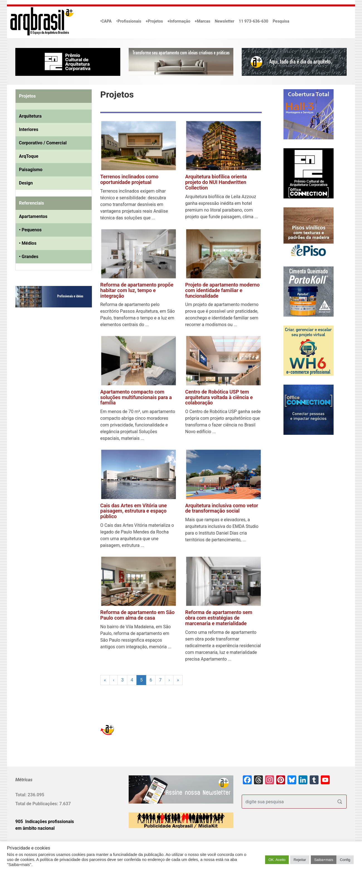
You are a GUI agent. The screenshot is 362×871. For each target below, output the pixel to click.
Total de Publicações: (37, 803)
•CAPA (106, 21)
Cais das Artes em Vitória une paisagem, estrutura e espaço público (133, 511)
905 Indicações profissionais (44, 821)
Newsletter (224, 21)
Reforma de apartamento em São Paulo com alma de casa (137, 615)
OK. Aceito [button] (276, 860)
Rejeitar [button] (299, 860)
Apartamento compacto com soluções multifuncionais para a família (136, 397)
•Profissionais (128, 21)
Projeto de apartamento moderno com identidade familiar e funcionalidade (222, 290)
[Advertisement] (50, 369)
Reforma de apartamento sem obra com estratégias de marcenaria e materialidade (218, 617)
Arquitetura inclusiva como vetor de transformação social (221, 508)
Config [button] (345, 860)
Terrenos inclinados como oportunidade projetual (129, 179)
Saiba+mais (323, 860)
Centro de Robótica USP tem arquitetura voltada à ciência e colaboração (219, 397)
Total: (21, 794)
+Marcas (202, 21)
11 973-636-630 (253, 21)
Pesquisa (281, 21)
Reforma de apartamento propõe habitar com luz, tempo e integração (136, 290)
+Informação (178, 21)
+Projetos (154, 21)
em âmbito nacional (35, 828)
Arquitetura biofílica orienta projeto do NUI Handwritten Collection (216, 182)
